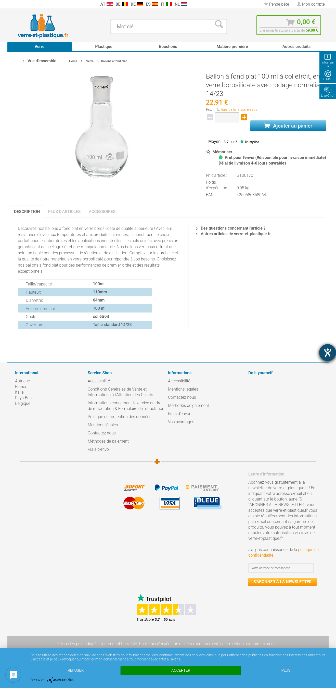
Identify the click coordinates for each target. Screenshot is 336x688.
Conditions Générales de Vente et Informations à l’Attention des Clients (120, 392)
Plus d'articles (64, 211)
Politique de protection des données (119, 416)
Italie (19, 392)
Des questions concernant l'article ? (230, 228)
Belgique (22, 403)
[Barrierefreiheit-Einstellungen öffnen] (327, 352)
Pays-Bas (23, 397)
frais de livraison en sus (239, 109)
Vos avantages (181, 421)
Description (27, 211)
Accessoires (102, 211)
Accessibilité (99, 381)
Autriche (22, 381)
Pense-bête (276, 4)
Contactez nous (102, 433)
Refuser (75, 670)
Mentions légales (103, 424)
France (21, 386)
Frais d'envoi (99, 449)
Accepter (180, 670)
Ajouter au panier (288, 126)
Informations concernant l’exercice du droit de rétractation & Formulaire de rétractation (126, 406)
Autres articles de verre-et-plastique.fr (233, 233)
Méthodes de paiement (108, 441)
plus (285, 670)
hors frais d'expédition (158, 643)
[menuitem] (17, 4)
